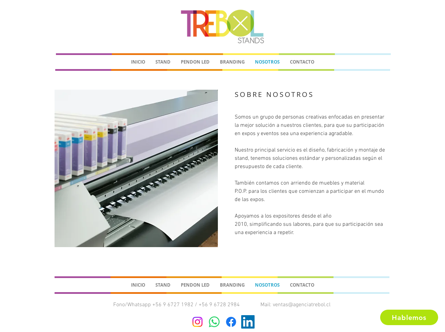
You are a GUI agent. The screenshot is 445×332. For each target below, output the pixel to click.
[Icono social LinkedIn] (248, 322)
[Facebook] (231, 322)
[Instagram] (197, 322)
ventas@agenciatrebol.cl (301, 304)
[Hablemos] (409, 317)
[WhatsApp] (214, 322)
